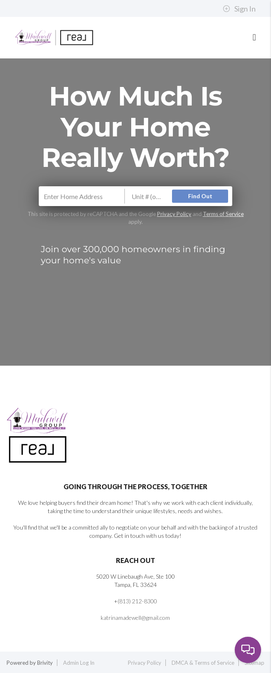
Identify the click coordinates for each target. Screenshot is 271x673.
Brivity (45, 662)
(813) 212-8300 (137, 601)
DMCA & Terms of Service (203, 662)
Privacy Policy (174, 214)
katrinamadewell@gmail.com (135, 617)
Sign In (239, 9)
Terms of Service (223, 214)
